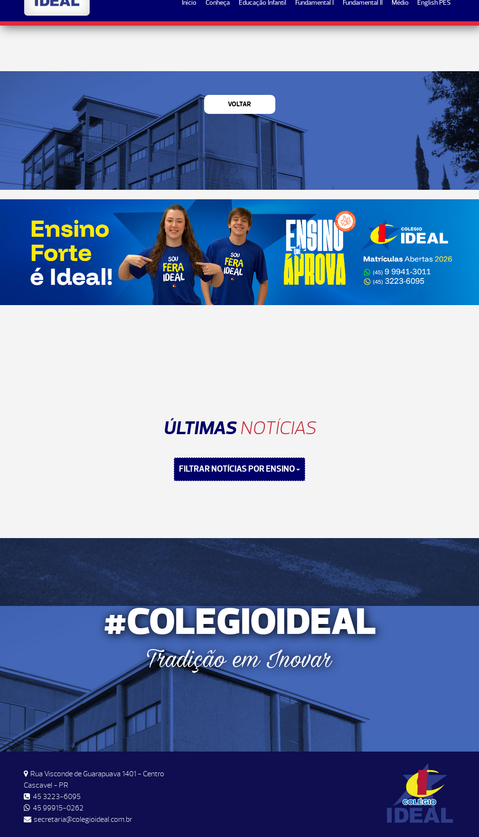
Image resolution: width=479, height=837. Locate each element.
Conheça (218, 48)
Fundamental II (363, 48)
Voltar (239, 104)
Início (189, 48)
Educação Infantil (262, 48)
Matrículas (425, 15)
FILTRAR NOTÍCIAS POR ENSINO (239, 469)
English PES (434, 48)
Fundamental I (314, 48)
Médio (400, 48)
